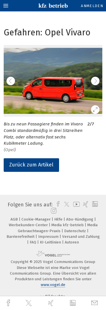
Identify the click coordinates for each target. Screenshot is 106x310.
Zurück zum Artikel (31, 165)
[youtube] (75, 205)
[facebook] (9, 303)
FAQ (33, 242)
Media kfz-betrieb (68, 225)
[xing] (51, 303)
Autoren (72, 242)
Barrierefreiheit (21, 236)
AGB (14, 219)
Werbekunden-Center (29, 225)
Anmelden (92, 5)
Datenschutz (75, 230)
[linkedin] (73, 303)
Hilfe (59, 219)
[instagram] (53, 211)
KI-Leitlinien (51, 242)
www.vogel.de (53, 284)
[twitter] (29, 303)
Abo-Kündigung (80, 219)
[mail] (95, 303)
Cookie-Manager (36, 219)
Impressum (49, 236)
